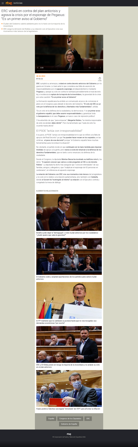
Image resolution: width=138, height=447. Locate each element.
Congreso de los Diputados (70, 419)
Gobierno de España (69, 424)
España (51, 419)
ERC (88, 419)
